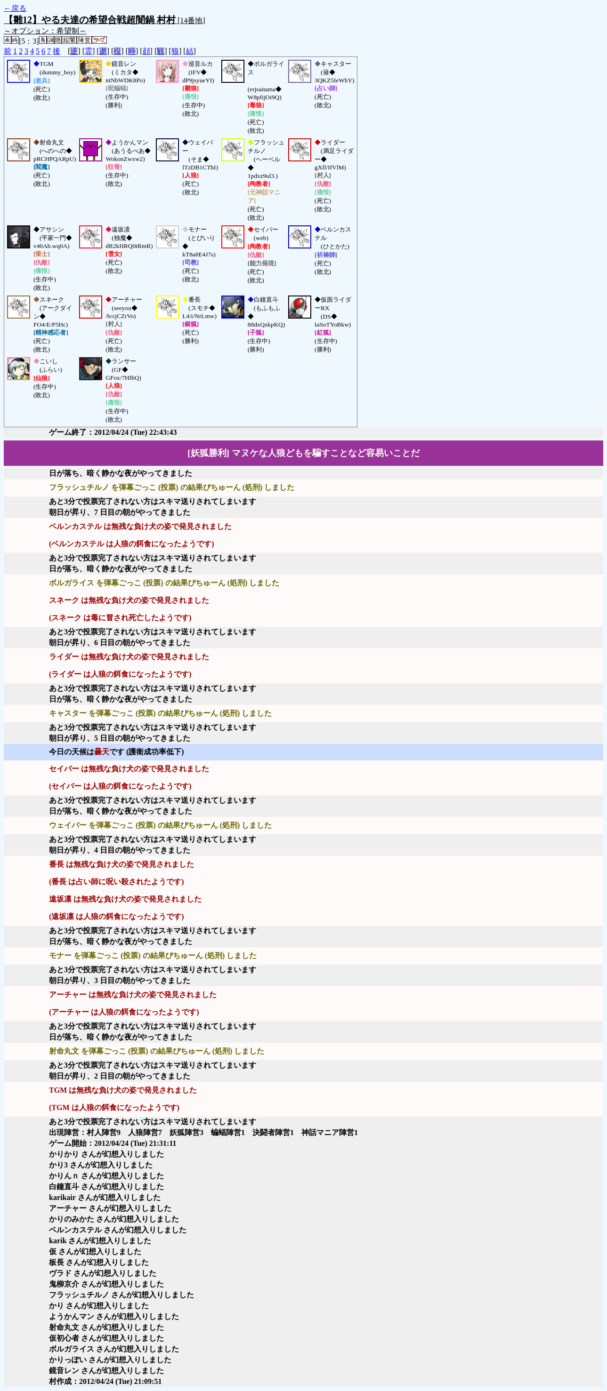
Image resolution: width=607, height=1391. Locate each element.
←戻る (15, 8)
